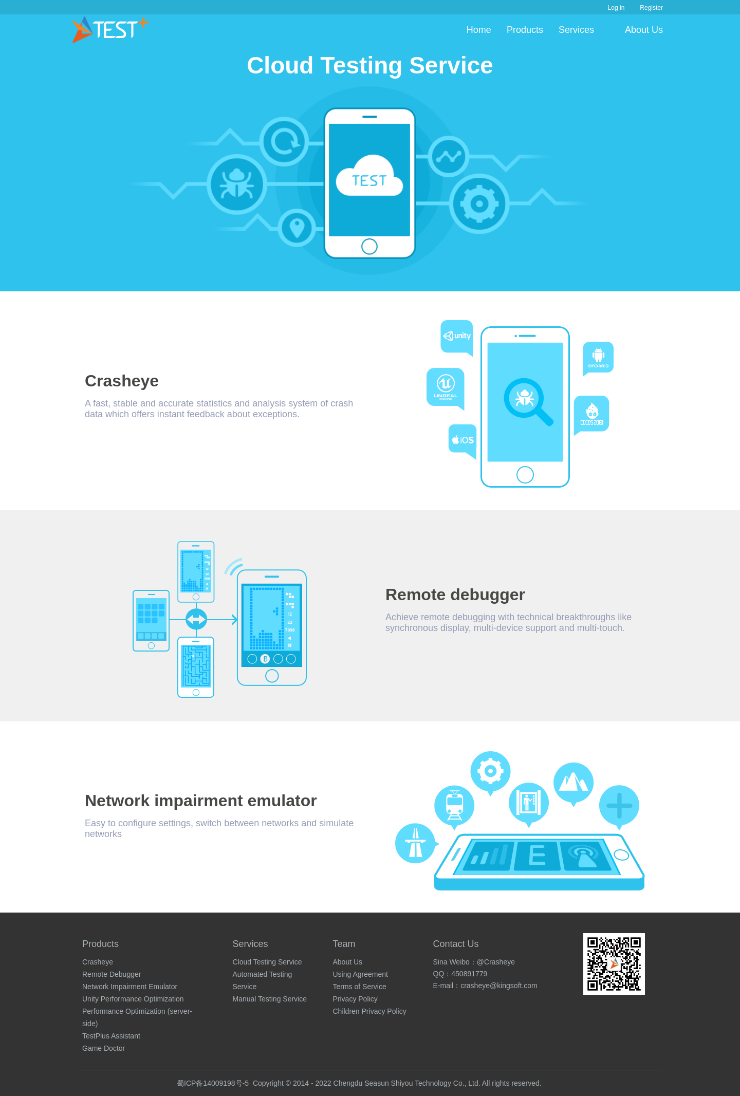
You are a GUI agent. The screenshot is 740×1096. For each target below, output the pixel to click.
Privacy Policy (355, 999)
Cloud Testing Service (267, 962)
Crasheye (97, 962)
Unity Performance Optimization (133, 999)
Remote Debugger (111, 974)
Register (651, 7)
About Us (644, 30)
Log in (616, 7)
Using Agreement (360, 974)
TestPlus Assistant (111, 1036)
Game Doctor (103, 1048)
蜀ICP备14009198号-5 (213, 1083)
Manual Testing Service (270, 999)
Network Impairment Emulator (129, 986)
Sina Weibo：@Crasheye (474, 962)
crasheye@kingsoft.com (499, 985)
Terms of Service (359, 986)
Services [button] (576, 30)
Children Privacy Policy (369, 1011)
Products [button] (525, 30)
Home (479, 30)
